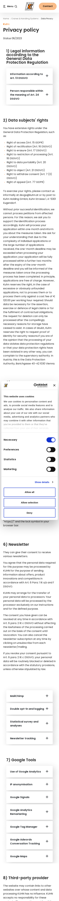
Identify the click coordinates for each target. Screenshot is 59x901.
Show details (42, 482)
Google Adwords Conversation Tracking (25, 841)
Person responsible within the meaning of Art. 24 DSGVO (26, 95)
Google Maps (18, 856)
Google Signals (19, 797)
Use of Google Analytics (25, 771)
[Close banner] (54, 385)
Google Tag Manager (23, 827)
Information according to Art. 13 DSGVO (26, 76)
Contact (48, 6)
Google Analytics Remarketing (21, 812)
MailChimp (17, 696)
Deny (29, 512)
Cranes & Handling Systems (25, 18)
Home (6, 18)
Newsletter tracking (23, 738)
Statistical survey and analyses (24, 723)
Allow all (29, 492)
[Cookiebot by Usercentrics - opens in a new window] (35, 385)
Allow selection (29, 502)
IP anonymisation (21, 784)
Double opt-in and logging (27, 709)
